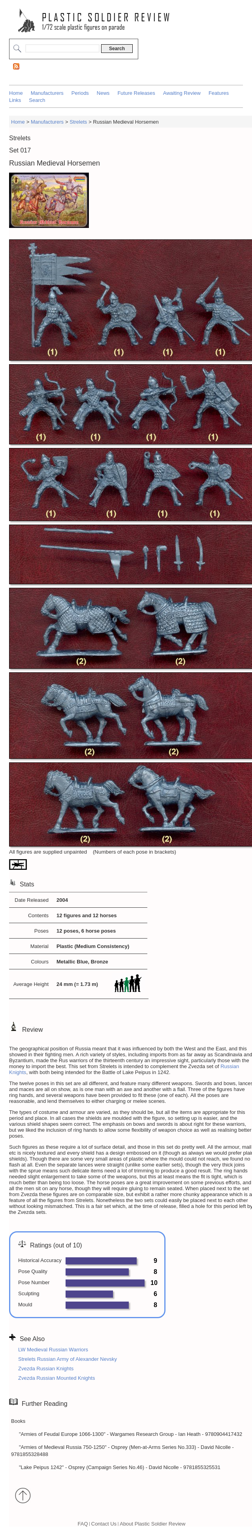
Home (16, 93)
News (103, 93)
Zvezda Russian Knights (45, 1368)
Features (219, 93)
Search (37, 100)
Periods (80, 93)
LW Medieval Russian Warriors (53, 1350)
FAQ (83, 1523)
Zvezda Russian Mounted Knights (56, 1378)
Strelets (78, 122)
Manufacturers (47, 93)
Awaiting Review (182, 93)
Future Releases (136, 93)
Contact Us (104, 1523)
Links (15, 100)
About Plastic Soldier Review (152, 1523)
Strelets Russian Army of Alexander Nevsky (67, 1359)
